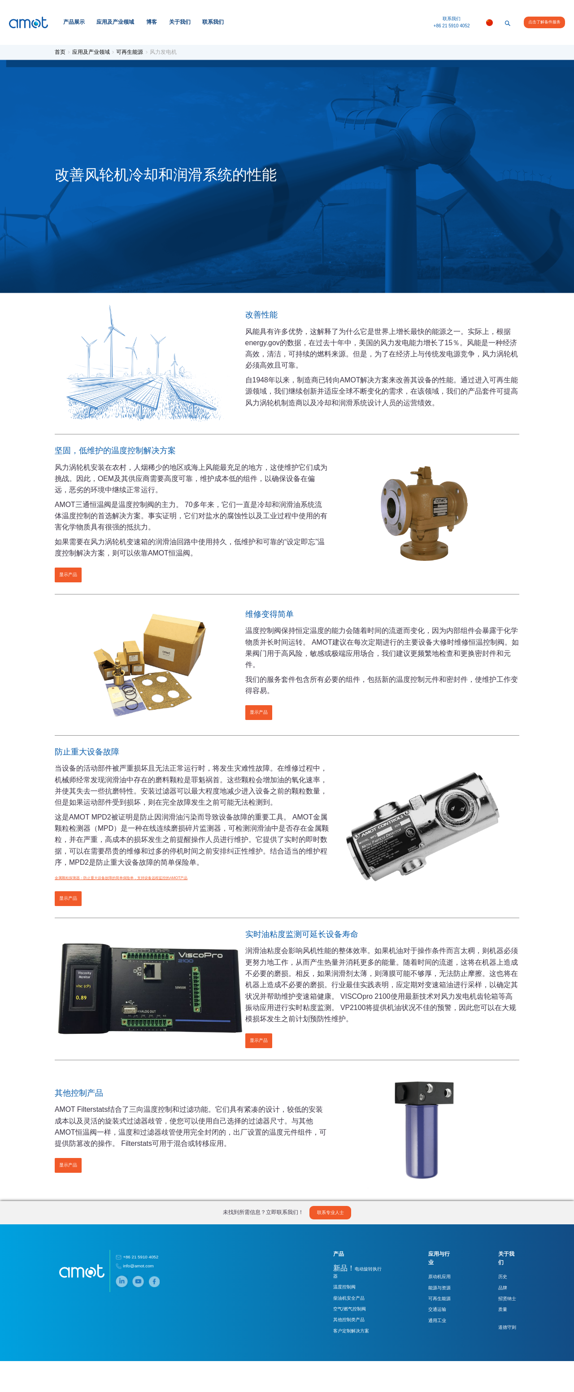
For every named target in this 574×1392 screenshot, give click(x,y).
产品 (327, 1292)
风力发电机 (165, 52)
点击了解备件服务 (544, 22)
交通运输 (430, 1338)
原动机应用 (432, 1306)
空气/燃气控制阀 (338, 1339)
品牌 (499, 1317)
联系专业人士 (330, 1250)
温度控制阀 (333, 1318)
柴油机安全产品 (337, 1329)
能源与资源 (432, 1317)
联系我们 (213, 22)
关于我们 (180, 22)
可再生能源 (131, 52)
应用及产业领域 (115, 22)
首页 (62, 52)
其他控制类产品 (337, 1350)
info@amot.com (137, 1304)
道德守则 (504, 1356)
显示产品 (71, 579)
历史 (499, 1306)
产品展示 (74, 22)
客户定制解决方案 (339, 1361)
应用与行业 (434, 1292)
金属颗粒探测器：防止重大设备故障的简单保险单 (101, 911)
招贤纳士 (504, 1328)
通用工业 (430, 1349)
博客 (151, 22)
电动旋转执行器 (348, 1306)
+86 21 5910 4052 (452, 25)
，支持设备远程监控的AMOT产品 (176, 911)
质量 (499, 1338)
